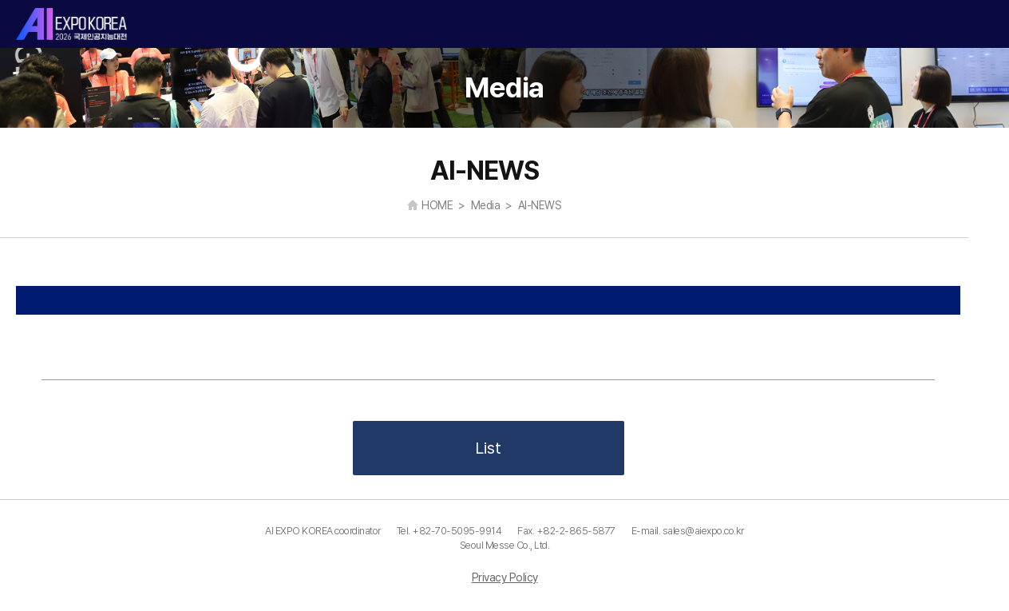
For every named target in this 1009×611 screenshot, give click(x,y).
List (488, 448)
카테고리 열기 (983, 24)
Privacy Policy (505, 577)
